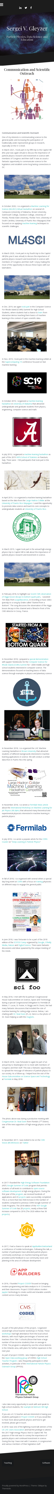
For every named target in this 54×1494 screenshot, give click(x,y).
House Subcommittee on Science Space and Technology (26, 1076)
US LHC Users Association (13, 1429)
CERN (19, 881)
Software (46, 1463)
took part (26, 306)
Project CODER (24, 1283)
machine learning (29, 223)
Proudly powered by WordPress (15, 1485)
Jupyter (5, 1292)
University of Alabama (22, 403)
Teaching (8, 1463)
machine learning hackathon (36, 454)
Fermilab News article (39, 804)
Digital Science (24, 945)
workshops (6, 1333)
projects (22, 1197)
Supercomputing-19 (13, 362)
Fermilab (8, 1079)
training (39, 881)
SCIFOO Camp (20, 942)
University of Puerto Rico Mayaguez (17, 503)
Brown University (28, 751)
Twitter (25, 1142)
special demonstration (38, 659)
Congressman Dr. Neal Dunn (14, 1121)
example (27, 1407)
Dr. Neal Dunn (19, 1014)
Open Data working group (16, 1358)
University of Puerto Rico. (36, 509)
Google (41, 942)
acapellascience (21, 599)
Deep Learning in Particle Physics (26, 842)
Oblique (41, 1485)
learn (40, 312)
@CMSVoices (13, 1142)
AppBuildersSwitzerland (42, 1246)
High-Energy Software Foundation (35, 1182)
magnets (30, 1017)
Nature (11, 945)
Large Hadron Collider (35, 500)
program (19, 1194)
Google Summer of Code (17, 1185)
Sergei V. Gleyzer (27, 28)
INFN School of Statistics (26, 457)
